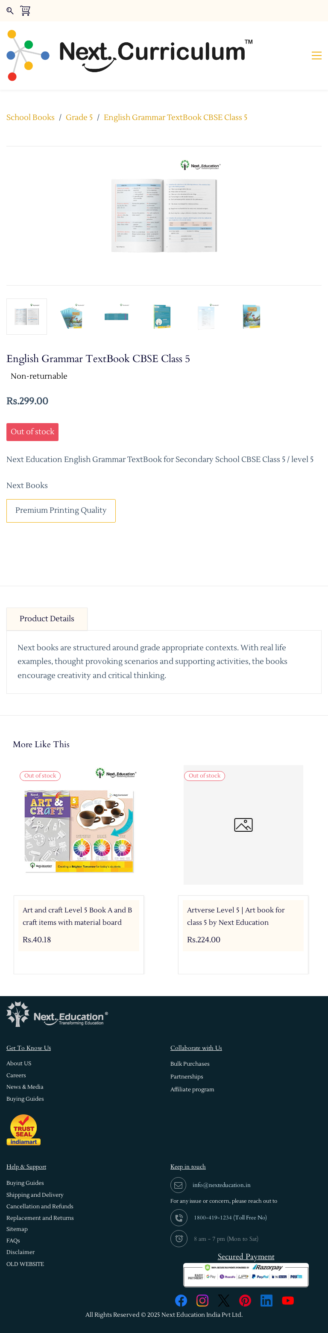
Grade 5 (79, 91)
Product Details (47, 592)
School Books (30, 91)
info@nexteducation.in (222, 1158)
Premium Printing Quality (61, 484)
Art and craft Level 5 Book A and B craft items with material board (77, 890)
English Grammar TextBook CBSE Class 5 (175, 91)
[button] (18, 1037)
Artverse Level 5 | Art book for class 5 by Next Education (236, 890)
